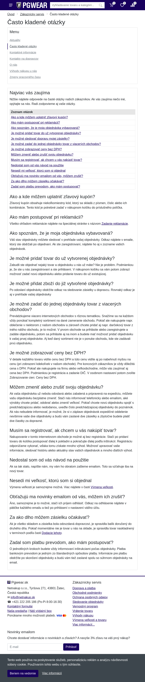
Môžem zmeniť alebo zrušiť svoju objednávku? (42, 154)
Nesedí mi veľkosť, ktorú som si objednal (38, 170)
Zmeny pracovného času (25, 77)
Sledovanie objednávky (88, 601)
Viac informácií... (83, 624)
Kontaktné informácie (23, 52)
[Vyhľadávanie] (73, 5)
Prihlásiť (71, 646)
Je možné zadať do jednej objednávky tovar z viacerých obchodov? (56, 144)
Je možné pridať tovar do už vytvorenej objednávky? (46, 133)
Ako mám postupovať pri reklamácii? (35, 122)
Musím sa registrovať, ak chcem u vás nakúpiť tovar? (46, 159)
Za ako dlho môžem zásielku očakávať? (37, 181)
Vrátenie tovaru (82, 611)
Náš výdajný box (40, 611)
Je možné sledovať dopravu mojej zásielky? (40, 138)
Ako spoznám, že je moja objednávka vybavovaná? (45, 127)
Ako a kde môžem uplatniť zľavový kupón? (39, 117)
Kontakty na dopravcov (24, 58)
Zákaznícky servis (32, 14)
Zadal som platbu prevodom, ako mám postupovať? (45, 186)
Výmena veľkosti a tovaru (89, 620)
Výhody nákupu (82, 615)
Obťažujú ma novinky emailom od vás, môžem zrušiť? (47, 176)
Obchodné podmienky (87, 592)
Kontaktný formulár (20, 606)
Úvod (10, 14)
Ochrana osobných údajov (90, 597)
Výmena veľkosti (102, 487)
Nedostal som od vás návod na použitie (37, 165)
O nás (13, 64)
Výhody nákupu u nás (23, 70)
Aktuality (15, 40)
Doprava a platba (84, 588)
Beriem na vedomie (23, 673)
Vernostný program (85, 606)
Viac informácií (52, 673)
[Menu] (10, 5)
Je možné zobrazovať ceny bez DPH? (36, 149)
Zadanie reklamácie (115, 223)
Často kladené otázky (23, 46)
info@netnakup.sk (23, 597)
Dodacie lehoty (52, 533)
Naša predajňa (17, 611)
